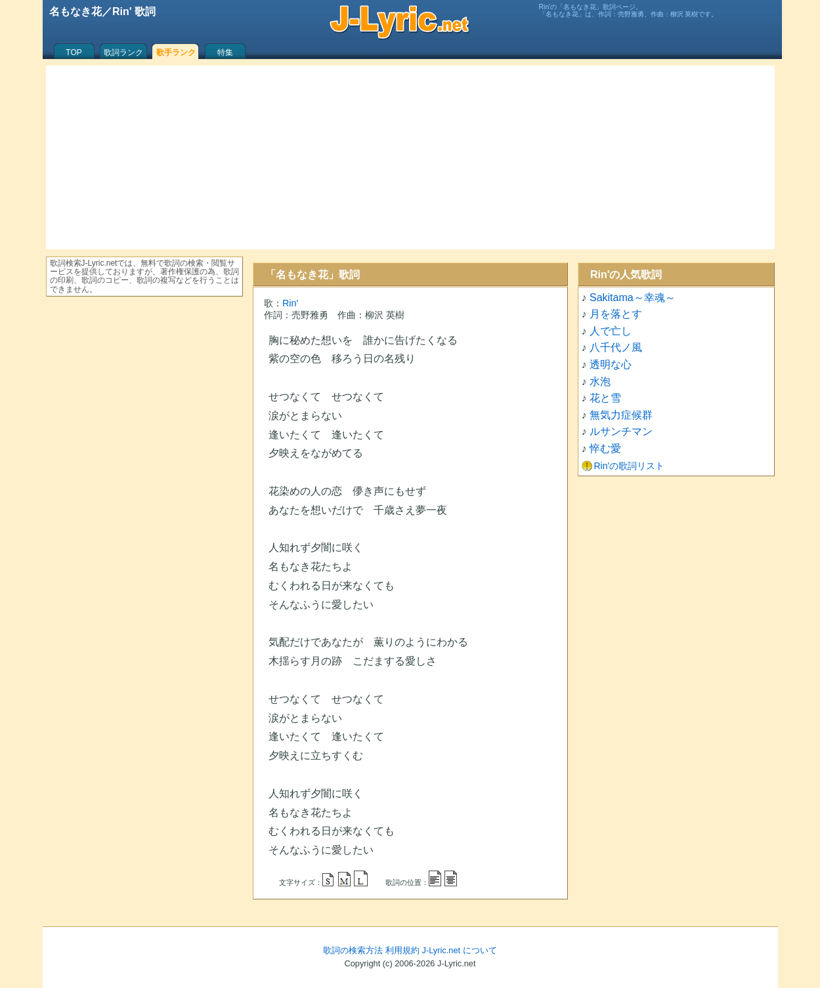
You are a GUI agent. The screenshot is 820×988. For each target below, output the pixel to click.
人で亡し (611, 331)
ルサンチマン (621, 431)
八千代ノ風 (616, 347)
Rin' (290, 303)
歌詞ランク (123, 52)
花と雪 (605, 397)
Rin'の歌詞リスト (629, 466)
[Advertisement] (410, 157)
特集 (225, 52)
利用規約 (402, 950)
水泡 (600, 381)
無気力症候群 (621, 415)
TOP (73, 52)
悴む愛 (605, 448)
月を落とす (616, 313)
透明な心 (611, 364)
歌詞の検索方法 (353, 950)
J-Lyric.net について (459, 950)
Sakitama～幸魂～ (633, 297)
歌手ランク (176, 52)
